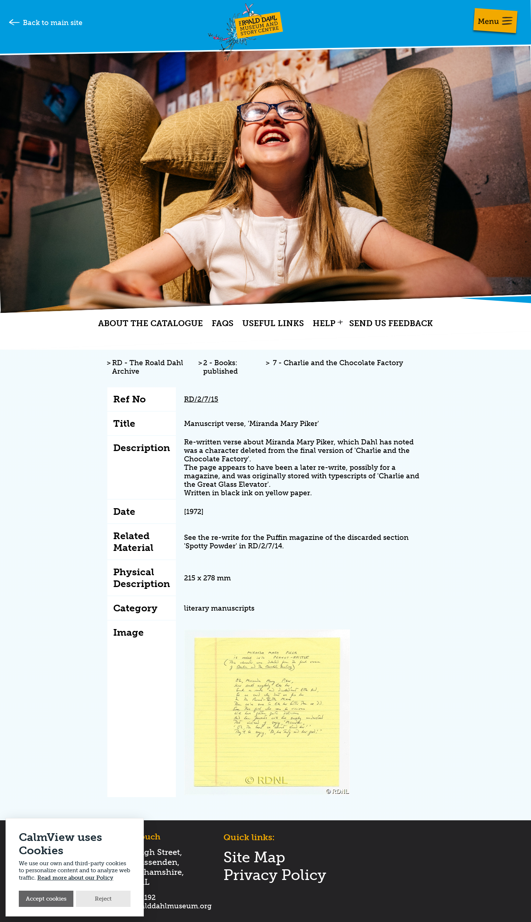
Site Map (254, 857)
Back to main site (53, 22)
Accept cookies (46, 898)
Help (324, 323)
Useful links (273, 323)
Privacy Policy (274, 875)
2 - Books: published (220, 367)
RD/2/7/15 (201, 399)
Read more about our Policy (75, 877)
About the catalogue (150, 323)
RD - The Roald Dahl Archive (147, 367)
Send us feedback (391, 323)
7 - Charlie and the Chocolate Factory (338, 363)
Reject (103, 898)
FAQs (222, 323)
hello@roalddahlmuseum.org (161, 906)
